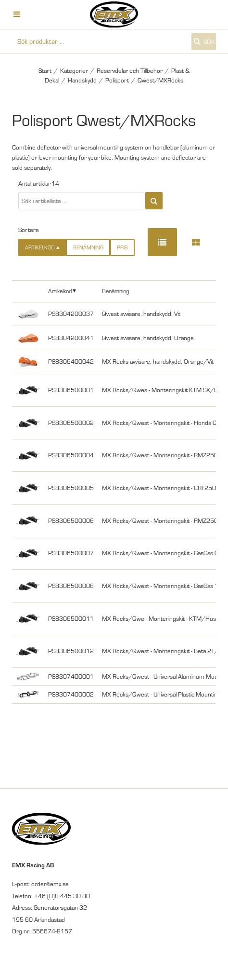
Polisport (117, 80)
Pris (122, 247)
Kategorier (74, 70)
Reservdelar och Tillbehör (130, 70)
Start (44, 70)
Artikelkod (60, 291)
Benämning (88, 247)
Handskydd (82, 80)
